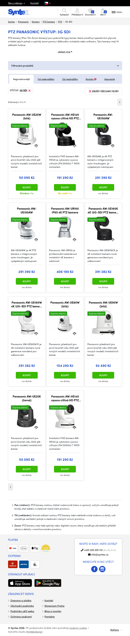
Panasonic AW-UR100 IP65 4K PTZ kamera (65, 210)
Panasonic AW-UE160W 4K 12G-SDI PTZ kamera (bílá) (26, 304)
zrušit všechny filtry (103, 91)
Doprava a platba (20, 600)
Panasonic (23, 21)
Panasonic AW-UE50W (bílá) (103, 304)
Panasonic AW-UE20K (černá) (27, 398)
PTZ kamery (49, 21)
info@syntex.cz (99, 554)
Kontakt (34, 3)
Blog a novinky (52, 611)
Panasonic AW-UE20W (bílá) (26, 116)
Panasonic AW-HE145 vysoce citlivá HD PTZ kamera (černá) (65, 116)
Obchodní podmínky (22, 606)
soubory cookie (78, 628)
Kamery (36, 21)
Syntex (11, 21)
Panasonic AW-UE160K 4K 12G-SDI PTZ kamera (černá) (103, 210)
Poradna (49, 616)
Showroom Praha (54, 606)
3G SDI (25, 90)
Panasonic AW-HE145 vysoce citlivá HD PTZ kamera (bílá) (65, 398)
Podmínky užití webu (22, 611)
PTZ (60, 21)
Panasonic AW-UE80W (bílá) (64, 304)
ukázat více (65, 51)
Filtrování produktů (22, 65)
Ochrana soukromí (21, 616)
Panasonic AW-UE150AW (103, 116)
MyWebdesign (34, 631)
